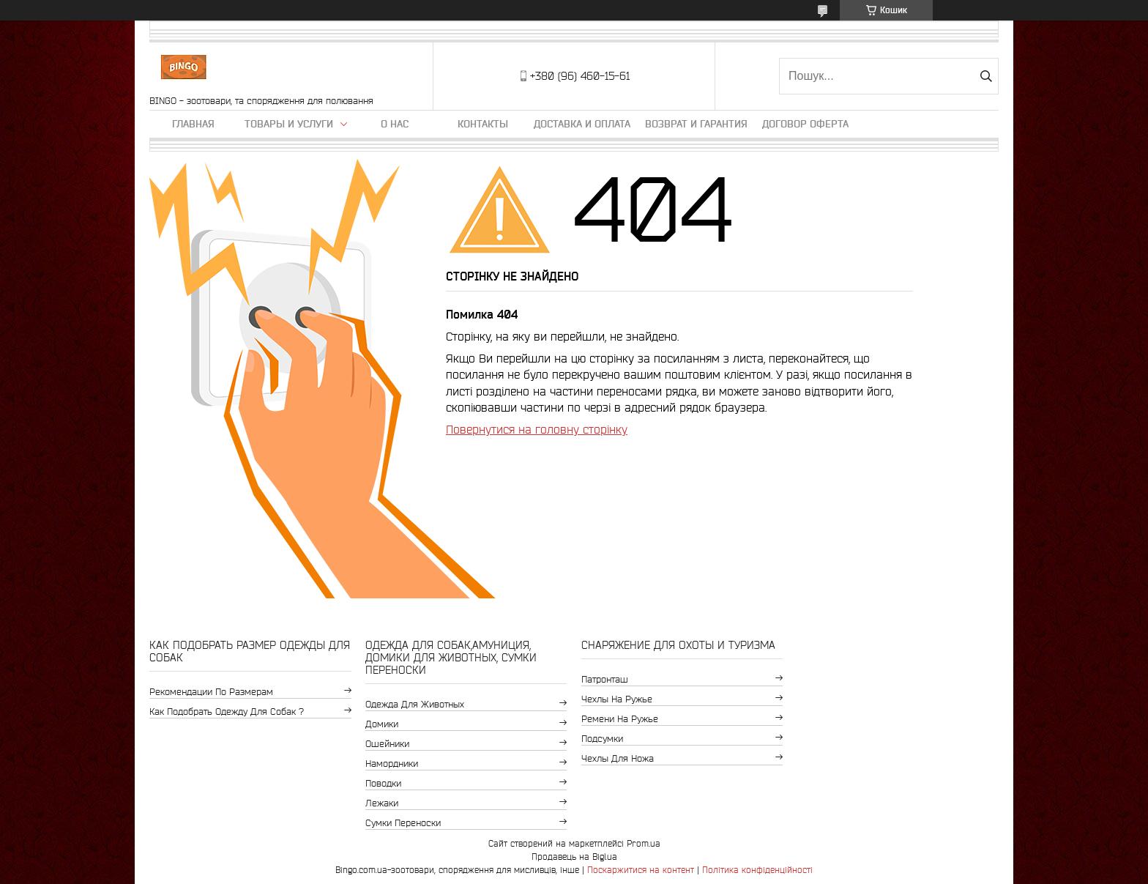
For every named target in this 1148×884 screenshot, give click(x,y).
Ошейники (387, 743)
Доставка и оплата (582, 124)
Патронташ (604, 679)
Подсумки (602, 738)
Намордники (391, 763)
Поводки (383, 783)
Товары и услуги (289, 124)
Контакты (483, 124)
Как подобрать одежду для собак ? (226, 711)
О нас (395, 124)
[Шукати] (986, 76)
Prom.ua (643, 843)
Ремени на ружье (619, 718)
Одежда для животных (414, 704)
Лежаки (381, 803)
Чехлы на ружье (616, 699)
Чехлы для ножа (617, 758)
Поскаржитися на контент (640, 869)
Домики (381, 723)
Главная (193, 124)
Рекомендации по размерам (211, 691)
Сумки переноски (403, 822)
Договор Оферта (805, 124)
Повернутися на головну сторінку (536, 429)
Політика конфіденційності (757, 869)
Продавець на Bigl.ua (574, 856)
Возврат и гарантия (696, 124)
